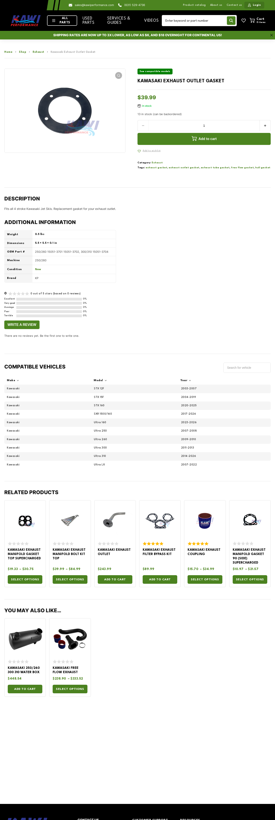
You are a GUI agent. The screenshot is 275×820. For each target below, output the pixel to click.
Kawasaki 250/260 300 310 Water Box (24, 670)
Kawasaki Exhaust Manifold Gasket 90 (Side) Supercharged (249, 556)
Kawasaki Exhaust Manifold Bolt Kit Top (69, 554)
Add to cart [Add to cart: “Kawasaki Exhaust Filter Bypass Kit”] (160, 579)
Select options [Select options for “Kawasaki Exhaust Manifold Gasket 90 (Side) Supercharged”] (250, 579)
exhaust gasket (156, 168)
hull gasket (262, 168)
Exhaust (38, 52)
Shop (22, 52)
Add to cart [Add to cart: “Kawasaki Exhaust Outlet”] (115, 579)
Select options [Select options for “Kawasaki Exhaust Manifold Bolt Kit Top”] (70, 579)
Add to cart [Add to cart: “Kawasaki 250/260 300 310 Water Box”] (25, 689)
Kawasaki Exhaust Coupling (204, 552)
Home (8, 52)
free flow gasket (242, 168)
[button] (118, 75)
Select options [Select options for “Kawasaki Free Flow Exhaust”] (70, 689)
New (38, 269)
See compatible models (155, 71)
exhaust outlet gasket (184, 168)
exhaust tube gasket (215, 168)
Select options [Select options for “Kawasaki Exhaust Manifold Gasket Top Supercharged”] (25, 579)
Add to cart (208, 139)
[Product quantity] (204, 125)
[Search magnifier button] (231, 20)
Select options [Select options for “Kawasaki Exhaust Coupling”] (205, 579)
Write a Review (22, 324)
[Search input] (195, 20)
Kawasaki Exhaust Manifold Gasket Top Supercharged (24, 554)
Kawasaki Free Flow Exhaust (65, 670)
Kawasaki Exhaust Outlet (114, 552)
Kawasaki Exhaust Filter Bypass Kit (159, 552)
